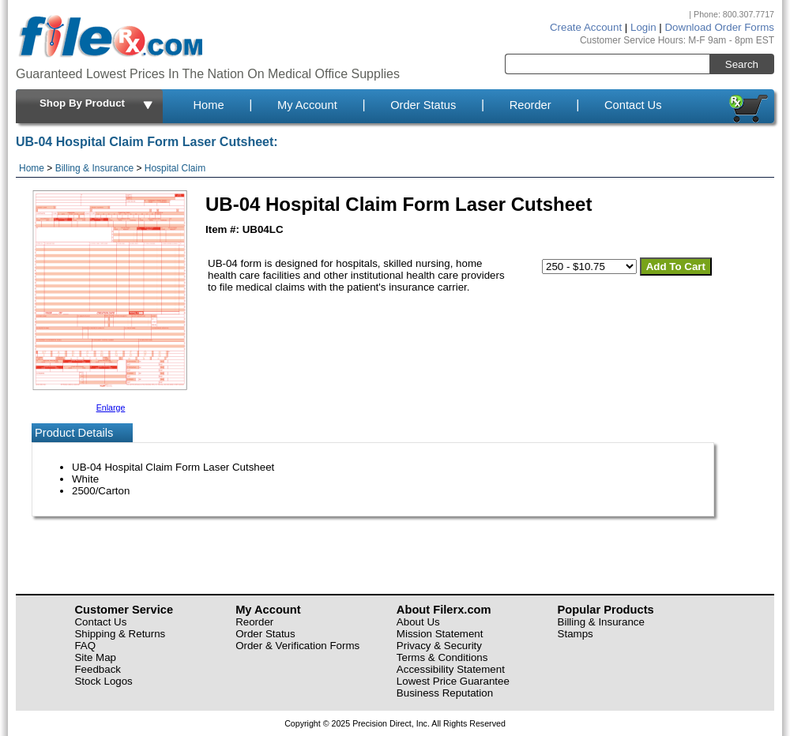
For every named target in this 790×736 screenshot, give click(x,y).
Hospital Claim (175, 168)
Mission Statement (440, 634)
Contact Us (633, 105)
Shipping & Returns (119, 634)
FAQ (85, 646)
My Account (307, 105)
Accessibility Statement (451, 669)
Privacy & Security (439, 646)
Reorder (530, 105)
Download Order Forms (719, 27)
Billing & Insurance (94, 168)
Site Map (95, 657)
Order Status (423, 105)
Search (741, 64)
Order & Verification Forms (297, 646)
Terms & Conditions (442, 657)
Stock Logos (103, 681)
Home (208, 105)
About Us (418, 622)
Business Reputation (445, 693)
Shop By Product (97, 104)
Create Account (586, 27)
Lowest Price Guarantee (453, 681)
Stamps (575, 634)
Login (643, 27)
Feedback (97, 669)
